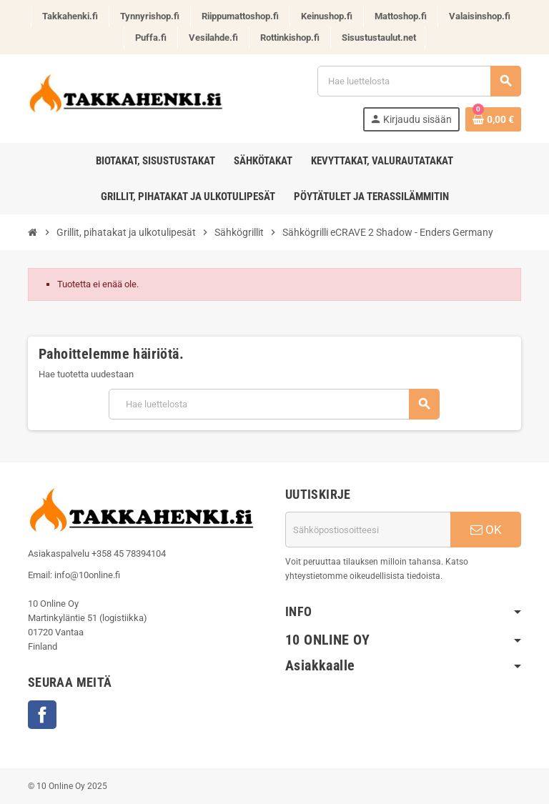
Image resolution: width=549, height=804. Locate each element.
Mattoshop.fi (401, 16)
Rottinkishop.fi (290, 37)
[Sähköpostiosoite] (367, 529)
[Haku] (418, 81)
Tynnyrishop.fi (149, 16)
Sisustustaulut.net (379, 37)
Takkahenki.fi (70, 16)
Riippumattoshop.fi (240, 16)
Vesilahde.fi (213, 37)
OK (486, 529)
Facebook (42, 714)
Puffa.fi (151, 37)
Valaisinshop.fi (479, 16)
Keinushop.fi (326, 16)
